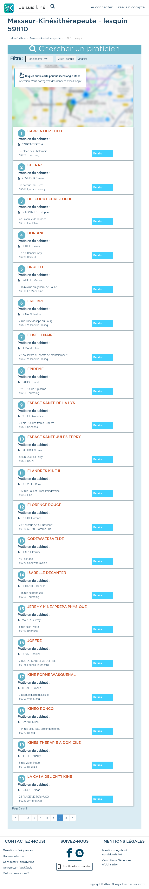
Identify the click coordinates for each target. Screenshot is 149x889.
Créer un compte (130, 7)
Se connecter (101, 7)
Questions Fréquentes (18, 850)
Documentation (13, 856)
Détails (97, 153)
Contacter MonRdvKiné (18, 862)
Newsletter (10, 868)
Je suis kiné (32, 7)
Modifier (82, 58)
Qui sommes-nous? (16, 873)
